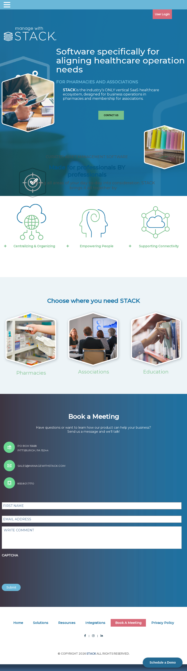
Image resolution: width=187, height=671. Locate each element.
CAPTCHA (10, 555)
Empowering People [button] (90, 246)
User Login (162, 14)
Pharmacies (31, 373)
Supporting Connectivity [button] (153, 246)
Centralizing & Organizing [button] (29, 246)
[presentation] (36, 568)
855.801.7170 (26, 483)
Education (156, 372)
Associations (93, 372)
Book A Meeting (128, 623)
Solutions (40, 623)
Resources (66, 623)
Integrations (95, 623)
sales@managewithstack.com (41, 465)
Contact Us (111, 115)
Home (18, 623)
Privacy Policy (162, 623)
